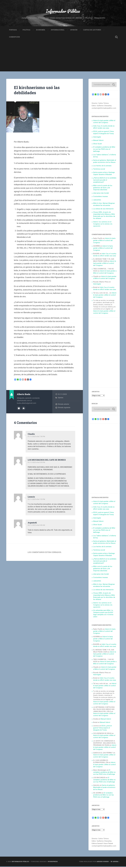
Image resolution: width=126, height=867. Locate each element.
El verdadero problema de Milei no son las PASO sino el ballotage (104, 150)
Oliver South (97, 144)
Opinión (73, 30)
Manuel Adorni (98, 141)
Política (26, 30)
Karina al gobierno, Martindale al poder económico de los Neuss (104, 162)
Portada (13, 30)
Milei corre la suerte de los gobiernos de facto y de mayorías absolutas (102, 188)
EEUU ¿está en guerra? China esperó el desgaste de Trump (103, 133)
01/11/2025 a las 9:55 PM (37, 463)
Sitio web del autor (23, 409)
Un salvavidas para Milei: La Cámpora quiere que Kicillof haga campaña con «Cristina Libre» (103, 614)
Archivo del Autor (19, 409)
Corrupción (14, 38)
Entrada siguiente (64, 408)
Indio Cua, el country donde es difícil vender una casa (104, 128)
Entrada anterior (63, 405)
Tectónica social (99, 170)
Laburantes (97, 200)
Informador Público (63, 11)
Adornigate (97, 137)
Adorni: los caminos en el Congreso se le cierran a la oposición (102, 224)
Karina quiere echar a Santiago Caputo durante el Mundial (104, 174)
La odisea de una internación (103, 209)
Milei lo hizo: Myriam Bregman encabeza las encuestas (104, 205)
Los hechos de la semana (102, 166)
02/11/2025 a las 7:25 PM (37, 500)
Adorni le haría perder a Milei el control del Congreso (104, 122)
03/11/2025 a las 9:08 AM (37, 526)
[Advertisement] (63, 57)
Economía (40, 30)
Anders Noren (103, 862)
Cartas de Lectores (92, 30)
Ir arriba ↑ (115, 862)
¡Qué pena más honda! (101, 194)
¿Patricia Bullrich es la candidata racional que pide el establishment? (104, 180)
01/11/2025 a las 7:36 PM (37, 437)
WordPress (53, 862)
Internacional (57, 30)
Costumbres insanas (100, 197)
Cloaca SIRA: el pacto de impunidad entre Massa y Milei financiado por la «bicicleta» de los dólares (104, 216)
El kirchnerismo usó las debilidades (38, 90)
